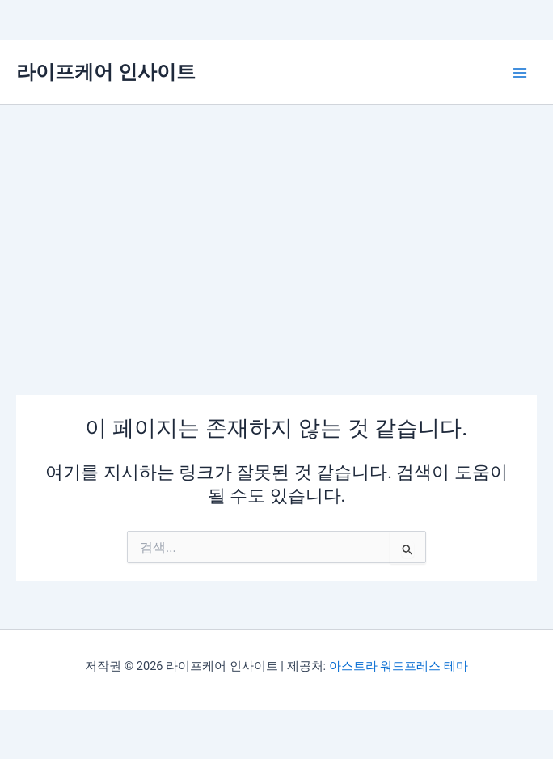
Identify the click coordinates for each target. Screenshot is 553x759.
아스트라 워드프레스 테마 (398, 666)
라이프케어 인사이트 (106, 72)
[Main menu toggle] (520, 73)
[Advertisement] (276, 226)
